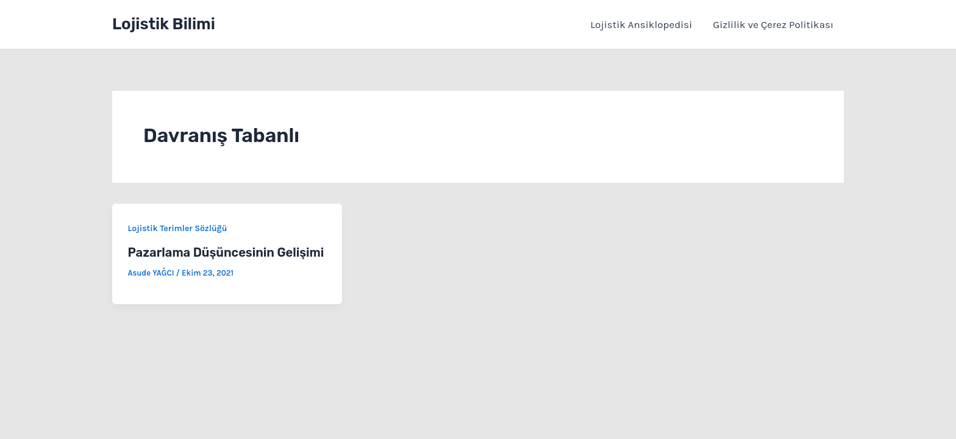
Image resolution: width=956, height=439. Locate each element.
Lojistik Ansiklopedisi (641, 24)
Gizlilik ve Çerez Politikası (773, 24)
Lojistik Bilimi (163, 24)
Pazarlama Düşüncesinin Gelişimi (226, 252)
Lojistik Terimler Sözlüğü (177, 228)
